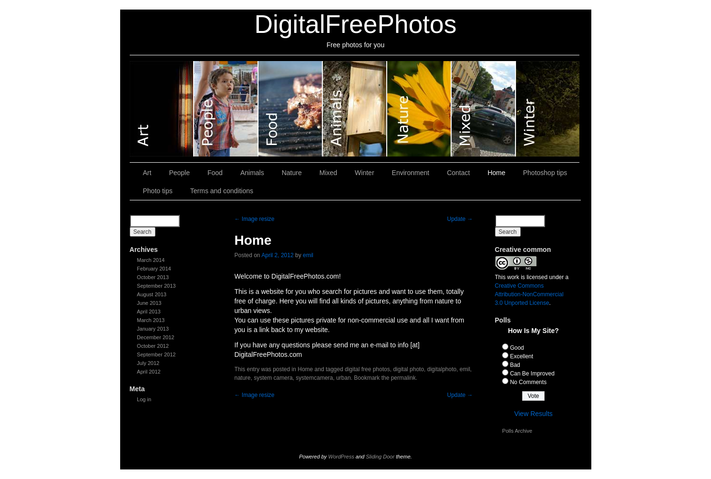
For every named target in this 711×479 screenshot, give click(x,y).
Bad (515, 365)
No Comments (528, 382)
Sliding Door (380, 456)
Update (460, 219)
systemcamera (314, 378)
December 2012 (155, 337)
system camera (273, 378)
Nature (419, 108)
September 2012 (156, 354)
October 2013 (153, 277)
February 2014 (154, 268)
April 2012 (149, 372)
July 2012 (148, 363)
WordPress (341, 456)
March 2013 (151, 320)
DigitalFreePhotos (356, 24)
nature (243, 378)
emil (308, 255)
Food (290, 108)
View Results (533, 413)
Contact (458, 173)
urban (343, 378)
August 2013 (151, 294)
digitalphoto (441, 369)
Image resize (255, 219)
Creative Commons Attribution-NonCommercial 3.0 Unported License (529, 294)
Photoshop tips (545, 173)
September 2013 (156, 286)
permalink (403, 378)
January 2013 (153, 329)
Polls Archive (517, 431)
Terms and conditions (221, 191)
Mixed (484, 108)
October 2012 (153, 346)
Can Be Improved (532, 373)
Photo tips (158, 191)
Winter (547, 108)
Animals (355, 108)
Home (496, 173)
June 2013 (149, 303)
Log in (144, 399)
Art (162, 108)
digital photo (408, 369)
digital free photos (367, 369)
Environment (411, 173)
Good (517, 347)
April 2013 (149, 311)
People (226, 108)
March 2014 (151, 260)
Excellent (521, 356)
